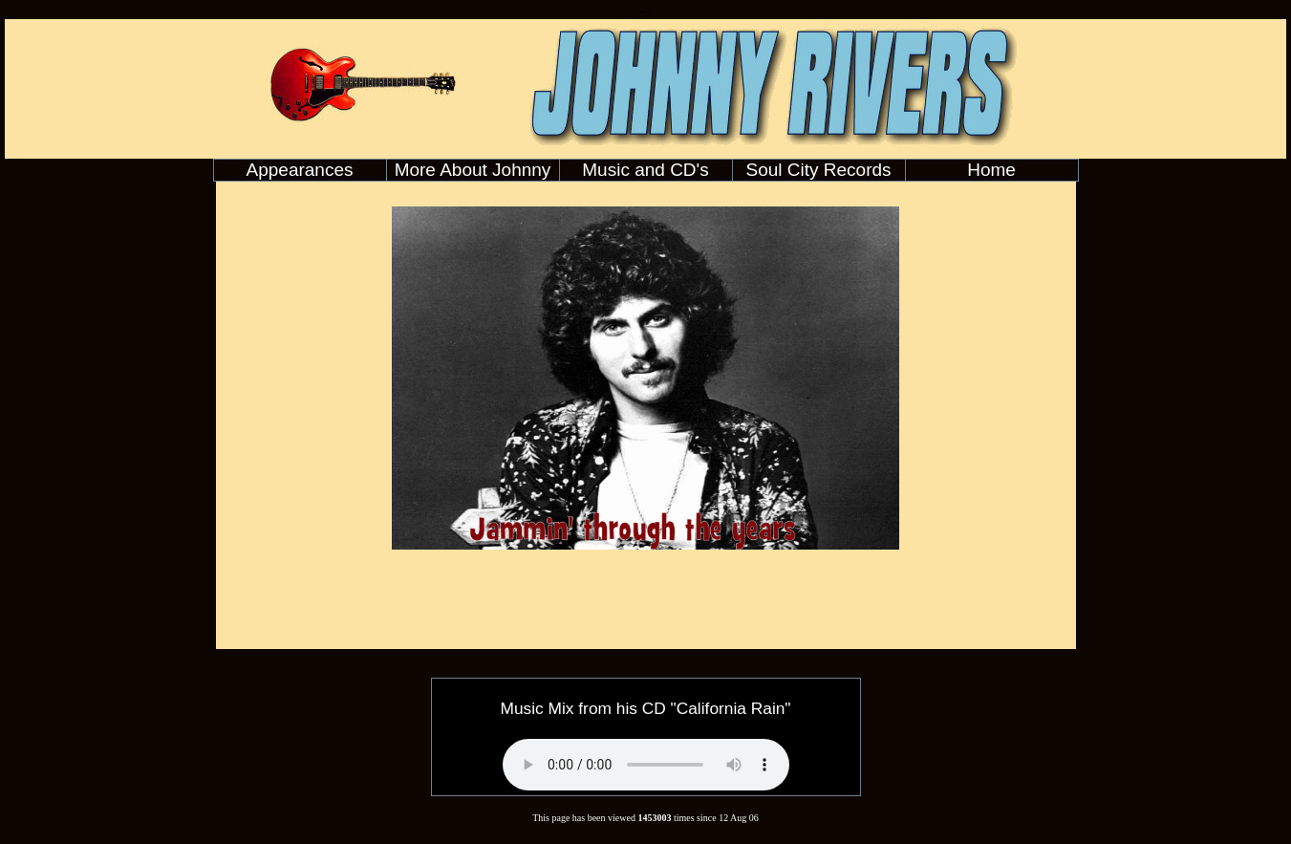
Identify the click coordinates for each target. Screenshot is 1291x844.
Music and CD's (645, 170)
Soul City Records (818, 170)
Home (991, 170)
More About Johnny (473, 170)
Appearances (300, 170)
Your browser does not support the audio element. (646, 764)
